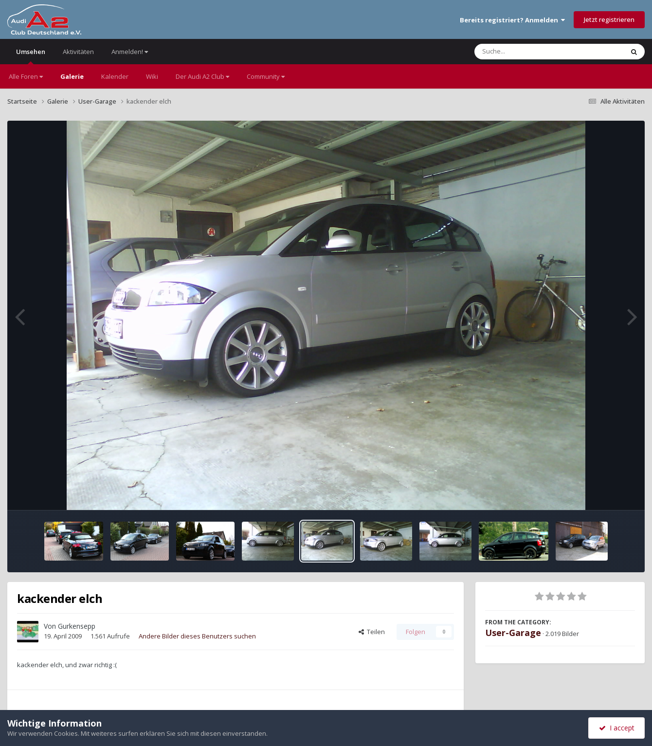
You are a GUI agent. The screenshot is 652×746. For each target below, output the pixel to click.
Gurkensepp (76, 626)
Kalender (114, 76)
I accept (616, 727)
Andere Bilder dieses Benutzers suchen (197, 636)
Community (266, 76)
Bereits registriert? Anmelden (512, 20)
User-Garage (513, 632)
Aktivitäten (78, 51)
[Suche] (529, 51)
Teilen (372, 631)
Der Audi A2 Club (202, 76)
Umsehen (30, 55)
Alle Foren (26, 76)
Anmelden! (129, 51)
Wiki (152, 76)
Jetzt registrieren (609, 19)
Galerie (72, 76)
